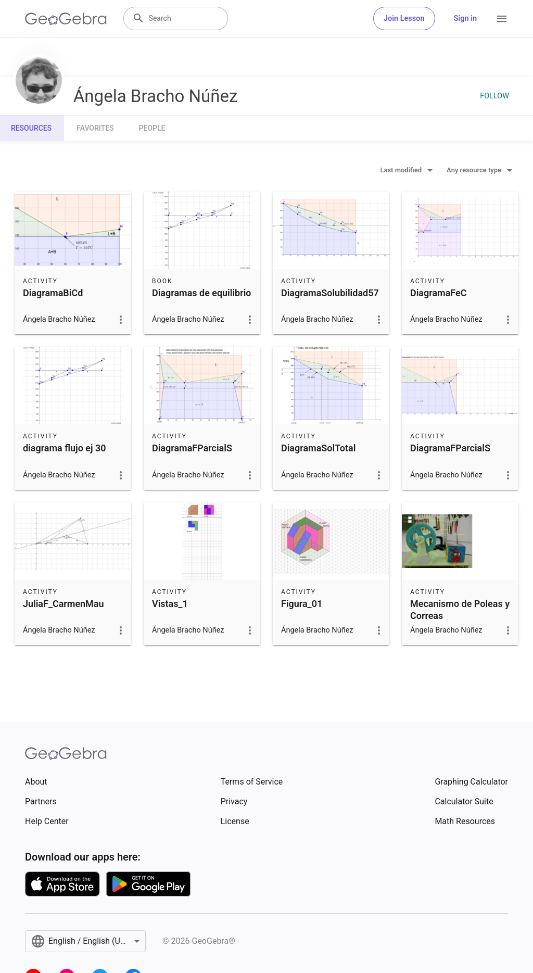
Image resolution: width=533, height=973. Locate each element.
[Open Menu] (502, 18)
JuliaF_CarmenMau (63, 603)
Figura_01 (301, 603)
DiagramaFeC (438, 292)
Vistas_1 (170, 603)
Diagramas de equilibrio (201, 292)
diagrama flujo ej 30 (64, 448)
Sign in (465, 18)
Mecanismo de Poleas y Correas (460, 609)
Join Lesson (404, 18)
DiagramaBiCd (53, 292)
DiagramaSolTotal (318, 448)
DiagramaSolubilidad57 (330, 292)
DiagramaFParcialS (192, 448)
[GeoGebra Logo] (66, 18)
